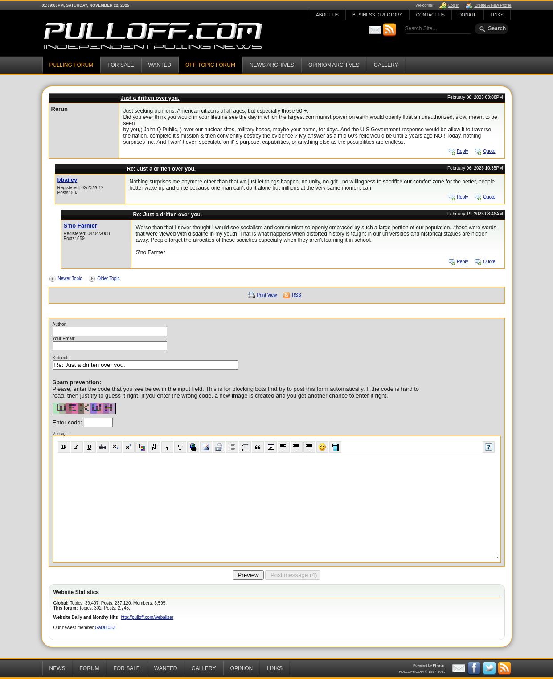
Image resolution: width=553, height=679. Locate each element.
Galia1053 (105, 627)
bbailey (67, 179)
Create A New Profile (492, 5)
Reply (462, 151)
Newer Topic (70, 278)
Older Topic (108, 278)
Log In (453, 5)
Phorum (439, 665)
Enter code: (68, 422)
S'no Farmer (80, 225)
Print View (267, 295)
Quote (489, 151)
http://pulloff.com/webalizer (147, 617)
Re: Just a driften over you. (161, 169)
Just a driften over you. (150, 98)
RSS (296, 295)
